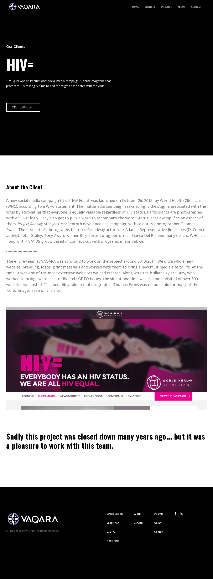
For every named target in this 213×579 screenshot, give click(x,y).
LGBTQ (110, 531)
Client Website (23, 107)
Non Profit (112, 540)
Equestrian (112, 522)
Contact (196, 6)
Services (150, 6)
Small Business (114, 513)
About (181, 6)
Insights (166, 6)
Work (135, 6)
